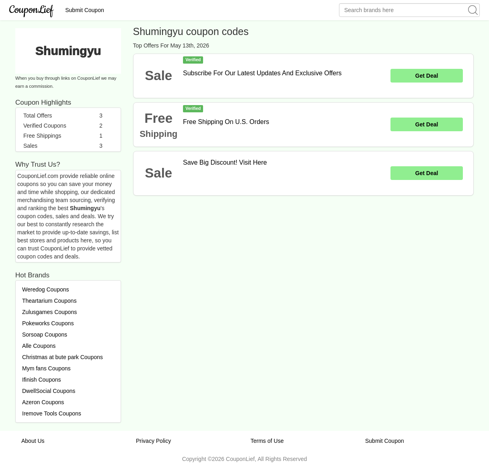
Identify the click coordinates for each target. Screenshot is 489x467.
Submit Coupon (84, 10)
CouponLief (31, 10)
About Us (33, 441)
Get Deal (426, 75)
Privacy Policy (153, 441)
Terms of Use (267, 441)
